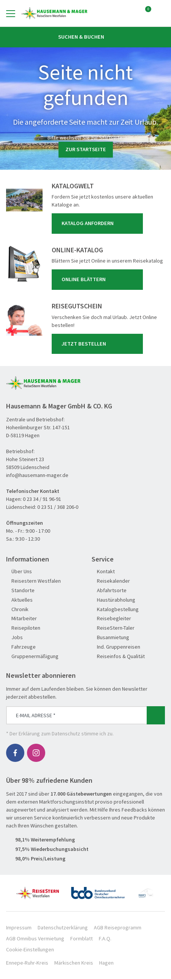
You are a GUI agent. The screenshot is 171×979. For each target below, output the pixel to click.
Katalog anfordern (99, 223)
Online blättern (99, 279)
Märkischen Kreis (73, 962)
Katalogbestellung (115, 609)
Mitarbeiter (21, 618)
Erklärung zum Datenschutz (49, 733)
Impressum (19, 927)
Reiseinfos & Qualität (118, 656)
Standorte (20, 590)
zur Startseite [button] (85, 149)
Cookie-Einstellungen (30, 949)
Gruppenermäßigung (32, 656)
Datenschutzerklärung (63, 927)
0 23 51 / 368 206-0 (57, 507)
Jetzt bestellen (99, 343)
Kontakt (103, 571)
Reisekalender (111, 581)
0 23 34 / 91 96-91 (42, 499)
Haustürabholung (113, 600)
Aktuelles (19, 600)
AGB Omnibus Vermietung (35, 938)
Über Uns (19, 571)
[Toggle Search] (160, 13)
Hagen (106, 962)
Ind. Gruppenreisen (116, 647)
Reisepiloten (23, 628)
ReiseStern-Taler (113, 628)
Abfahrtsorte (109, 590)
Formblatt (81, 938)
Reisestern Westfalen (33, 581)
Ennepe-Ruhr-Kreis (27, 962)
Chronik (17, 609)
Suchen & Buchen (85, 36)
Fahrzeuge (21, 647)
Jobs (14, 637)
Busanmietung (110, 637)
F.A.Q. (105, 938)
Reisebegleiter (111, 618)
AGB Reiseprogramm (117, 927)
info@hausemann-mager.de (37, 475)
